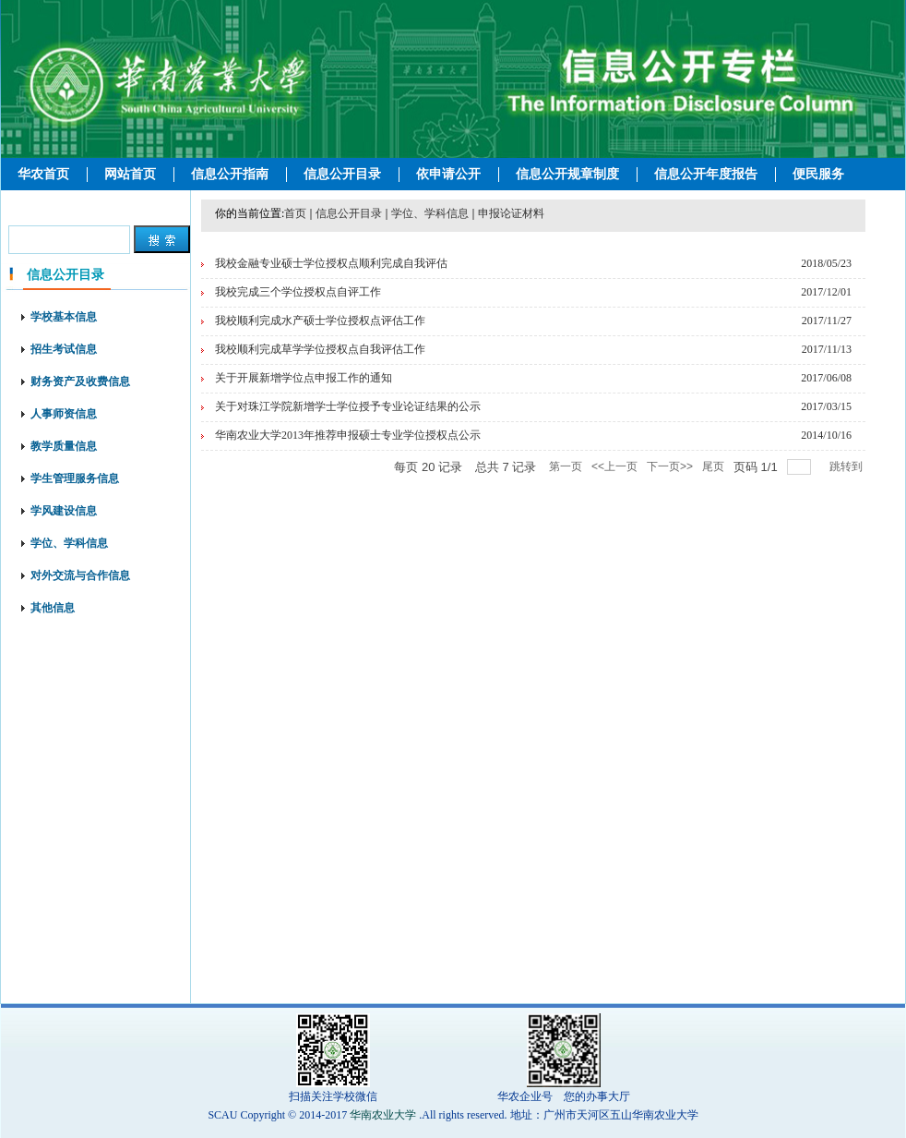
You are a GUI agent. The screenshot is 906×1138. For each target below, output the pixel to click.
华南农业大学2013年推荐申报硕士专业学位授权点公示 (348, 435)
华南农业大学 (383, 1114)
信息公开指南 (229, 174)
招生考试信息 (63, 349)
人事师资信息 (63, 413)
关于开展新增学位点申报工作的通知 (303, 377)
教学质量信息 (63, 446)
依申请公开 (448, 174)
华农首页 (43, 174)
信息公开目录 (342, 174)
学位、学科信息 (69, 543)
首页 (295, 213)
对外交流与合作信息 (80, 575)
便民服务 (818, 174)
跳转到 (847, 466)
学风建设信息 (63, 510)
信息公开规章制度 (567, 174)
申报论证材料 (511, 213)
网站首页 (130, 174)
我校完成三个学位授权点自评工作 (298, 291)
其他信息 (52, 607)
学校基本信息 (63, 316)
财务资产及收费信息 (80, 381)
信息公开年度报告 (705, 174)
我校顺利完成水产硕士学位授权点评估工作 (320, 320)
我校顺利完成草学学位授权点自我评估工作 (320, 349)
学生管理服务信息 (74, 478)
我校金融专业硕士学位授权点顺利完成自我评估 (331, 263)
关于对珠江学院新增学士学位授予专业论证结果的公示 (348, 406)
